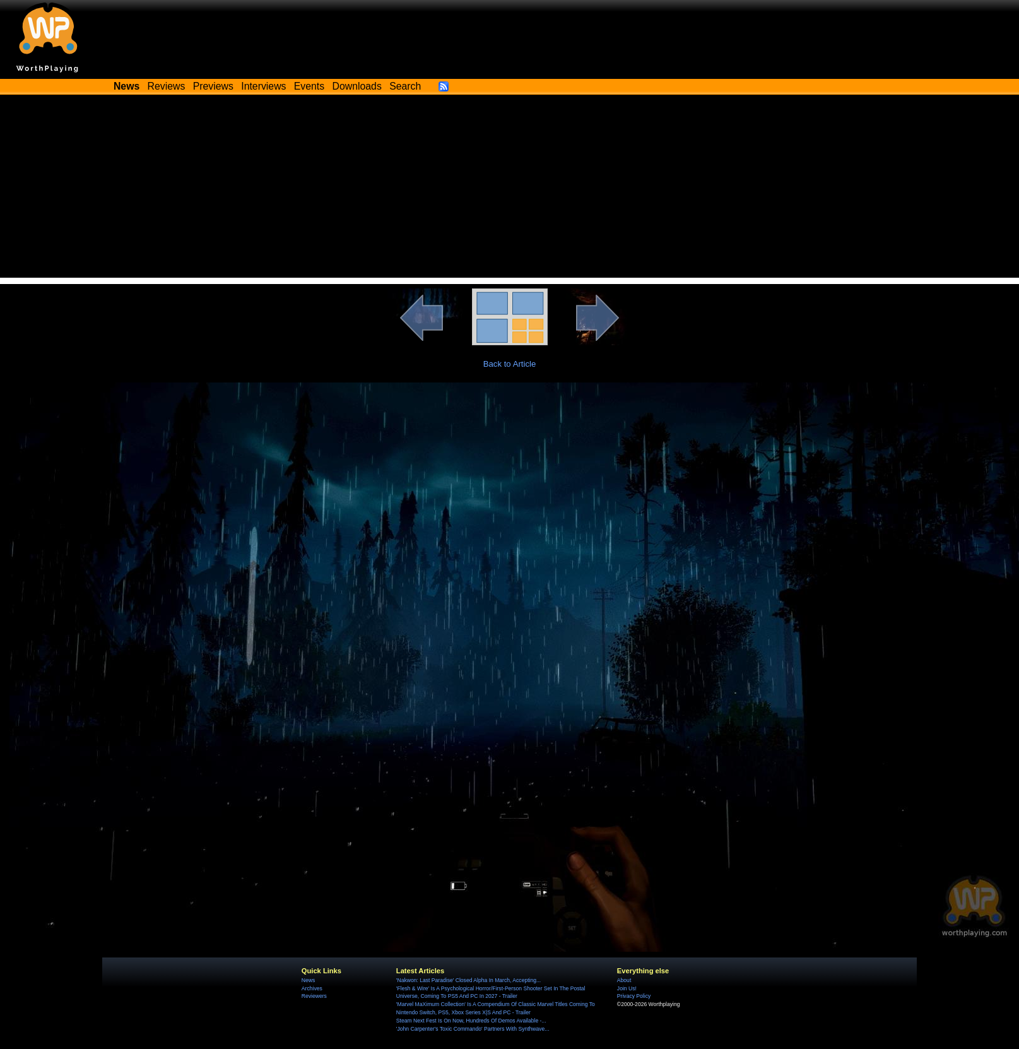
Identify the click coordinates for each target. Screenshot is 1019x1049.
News (308, 980)
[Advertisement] (509, 189)
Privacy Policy (634, 996)
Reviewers (314, 996)
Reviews (167, 86)
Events (309, 86)
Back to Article (509, 364)
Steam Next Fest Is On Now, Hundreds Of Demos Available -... (471, 1020)
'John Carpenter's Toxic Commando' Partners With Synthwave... (473, 1029)
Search (405, 86)
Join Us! (627, 988)
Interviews (263, 86)
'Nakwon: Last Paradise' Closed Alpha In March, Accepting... (468, 980)
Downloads (357, 86)
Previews (213, 86)
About (624, 980)
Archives (312, 988)
